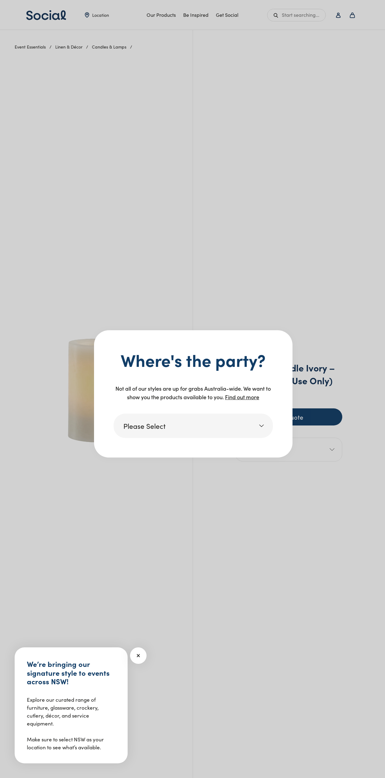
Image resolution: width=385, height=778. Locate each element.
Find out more (242, 397)
